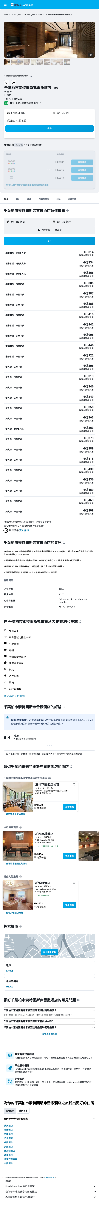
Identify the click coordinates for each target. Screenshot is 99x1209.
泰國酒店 (8, 1163)
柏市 (40, 15)
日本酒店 (8, 1138)
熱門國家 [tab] (10, 1111)
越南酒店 (8, 1155)
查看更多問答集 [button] (49, 1034)
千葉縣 (27, 15)
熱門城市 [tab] (23, 1111)
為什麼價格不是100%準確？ (51, 1197)
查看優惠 (69, 807)
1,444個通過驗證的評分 (28, 103)
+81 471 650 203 (13, 98)
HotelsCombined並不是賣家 (51, 1186)
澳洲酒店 (8, 1126)
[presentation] (30, 75)
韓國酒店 (8, 1142)
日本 (13, 15)
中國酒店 (8, 1134)
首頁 (6, 15)
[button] (5, 4)
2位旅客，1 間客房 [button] (16, 120)
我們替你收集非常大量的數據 (51, 1191)
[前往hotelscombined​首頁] (22, 4)
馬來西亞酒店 (10, 1159)
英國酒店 (8, 1146)
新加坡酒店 (9, 1151)
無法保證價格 (48, 1177)
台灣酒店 (8, 1130)
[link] (15, 814)
